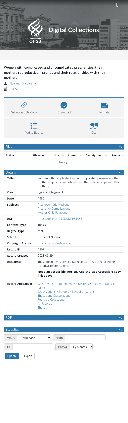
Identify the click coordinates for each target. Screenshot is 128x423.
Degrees (83, 284)
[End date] (33, 356)
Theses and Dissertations (54, 295)
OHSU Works (46, 284)
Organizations (47, 292)
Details (11, 172)
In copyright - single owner (54, 243)
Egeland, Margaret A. (23, 83)
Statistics (12, 339)
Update (12, 365)
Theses (42, 307)
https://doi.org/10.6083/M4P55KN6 (60, 219)
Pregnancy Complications (54, 208)
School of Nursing (83, 292)
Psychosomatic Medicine (53, 204)
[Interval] (81, 356)
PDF (9, 317)
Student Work (66, 284)
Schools (64, 292)
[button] (104, 107)
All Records (45, 303)
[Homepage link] (64, 29)
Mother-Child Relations (52, 212)
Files (9, 146)
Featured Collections (51, 299)
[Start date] (85, 347)
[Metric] (34, 347)
